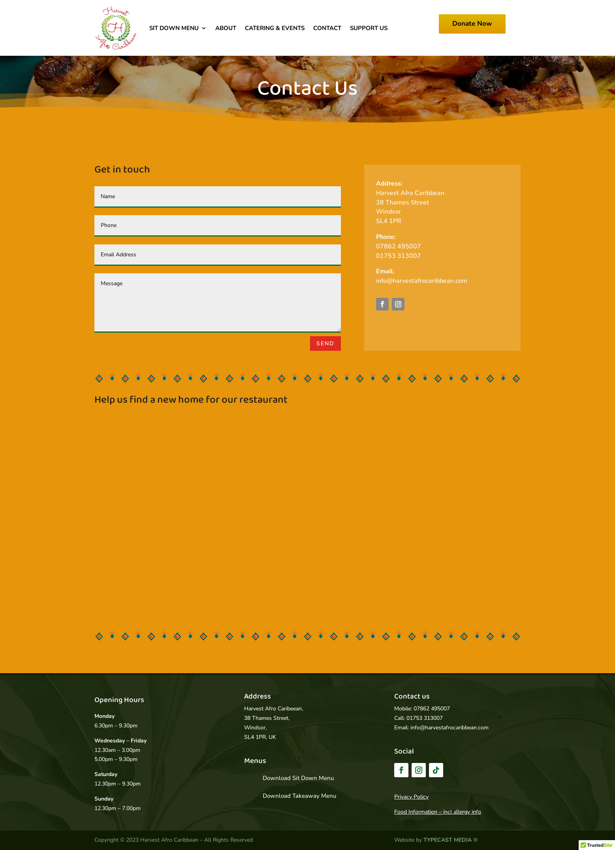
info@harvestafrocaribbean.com (421, 280)
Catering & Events (275, 28)
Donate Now (472, 23)
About (225, 28)
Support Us (368, 28)
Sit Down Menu (174, 28)
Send (325, 343)
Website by (433, 840)
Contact (327, 28)
